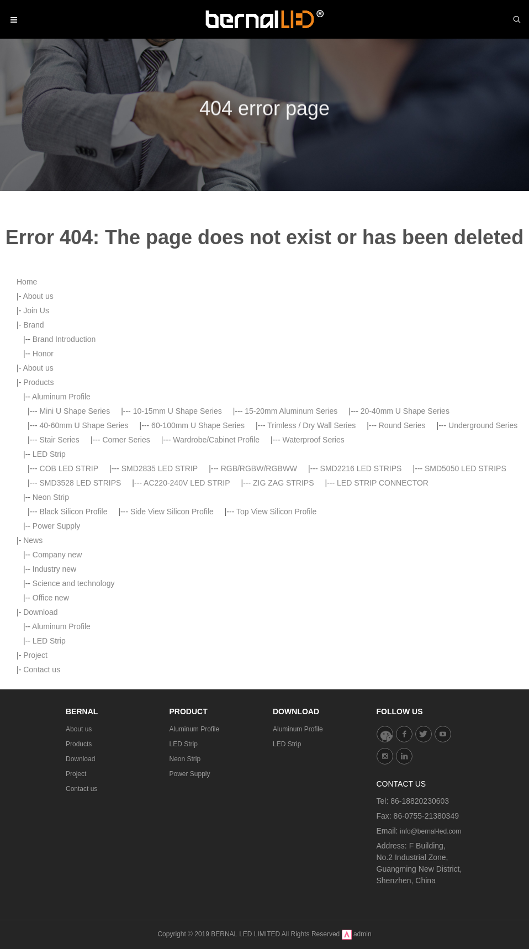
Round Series (402, 522)
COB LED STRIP (69, 565)
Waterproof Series (313, 537)
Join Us (36, 407)
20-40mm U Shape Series (405, 508)
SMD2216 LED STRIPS (361, 565)
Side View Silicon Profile (172, 608)
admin (362, 934)
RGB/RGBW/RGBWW (259, 565)
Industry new (54, 666)
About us (38, 393)
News (33, 637)
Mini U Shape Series (75, 508)
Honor (43, 450)
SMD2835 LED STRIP (159, 565)
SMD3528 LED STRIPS (80, 580)
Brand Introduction (64, 436)
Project (76, 774)
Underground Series (482, 522)
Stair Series (60, 537)
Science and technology (74, 680)
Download (80, 759)
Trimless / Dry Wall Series (311, 522)
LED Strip (49, 551)
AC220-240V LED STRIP (187, 580)
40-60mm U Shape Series (84, 522)
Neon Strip (51, 594)
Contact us (81, 789)
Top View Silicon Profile (276, 608)
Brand (33, 422)
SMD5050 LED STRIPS (465, 565)
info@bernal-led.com (430, 831)
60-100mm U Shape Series (198, 522)
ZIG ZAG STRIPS (283, 580)
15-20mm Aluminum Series (291, 508)
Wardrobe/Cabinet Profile (216, 537)
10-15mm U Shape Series (177, 508)
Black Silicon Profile (74, 608)
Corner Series (126, 537)
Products (38, 479)
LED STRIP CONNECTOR (383, 580)
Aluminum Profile (61, 493)
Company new (57, 651)
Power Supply (56, 623)
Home (27, 379)
